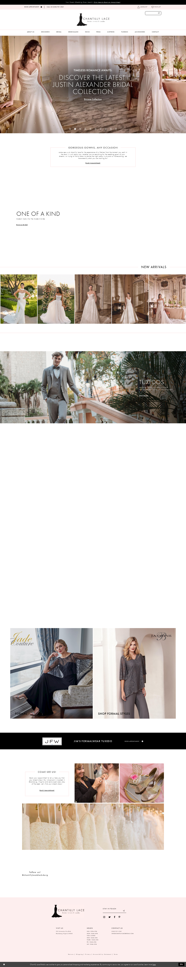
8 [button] (106, 129)
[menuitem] (31, 32)
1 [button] (70, 129)
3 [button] (80, 129)
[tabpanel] (93, 84)
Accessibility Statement (102, 954)
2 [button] (75, 129)
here (154, 964)
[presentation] (18, 299)
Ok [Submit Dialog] (181, 964)
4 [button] (85, 129)
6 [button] (96, 129)
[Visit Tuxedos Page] (93, 387)
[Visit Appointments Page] (97, 783)
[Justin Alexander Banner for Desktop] (93, 84)
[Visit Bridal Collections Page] (93, 218)
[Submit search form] (159, 13)
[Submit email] (124, 911)
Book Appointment (93, 163)
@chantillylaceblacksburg (35, 875)
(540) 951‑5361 (117, 931)
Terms (116, 954)
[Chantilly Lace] (93, 19)
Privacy (88, 954)
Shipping (79, 954)
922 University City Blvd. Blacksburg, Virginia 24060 (64, 932)
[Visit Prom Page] (93, 578)
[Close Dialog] (4, 964)
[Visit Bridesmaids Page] (93, 482)
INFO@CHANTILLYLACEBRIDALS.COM (123, 933)
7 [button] (101, 129)
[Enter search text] (153, 13)
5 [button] (90, 129)
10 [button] (116, 129)
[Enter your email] (114, 911)
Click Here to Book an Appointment (107, 2)
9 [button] (111, 129)
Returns (71, 954)
